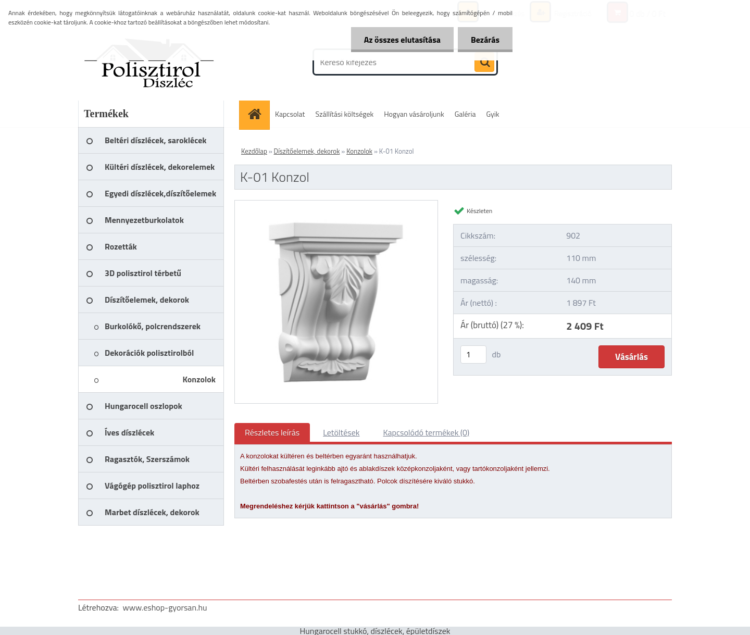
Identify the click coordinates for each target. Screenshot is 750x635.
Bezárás (485, 39)
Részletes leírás (272, 432)
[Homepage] (258, 114)
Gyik (492, 113)
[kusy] (473, 354)
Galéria (465, 113)
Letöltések (341, 432)
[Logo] (149, 62)
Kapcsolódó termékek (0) (426, 432)
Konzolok (359, 151)
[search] (484, 62)
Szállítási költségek (345, 113)
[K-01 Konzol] (336, 204)
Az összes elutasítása (402, 39)
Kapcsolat (290, 113)
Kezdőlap (254, 151)
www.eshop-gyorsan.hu (165, 607)
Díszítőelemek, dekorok (307, 151)
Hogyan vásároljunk (414, 113)
